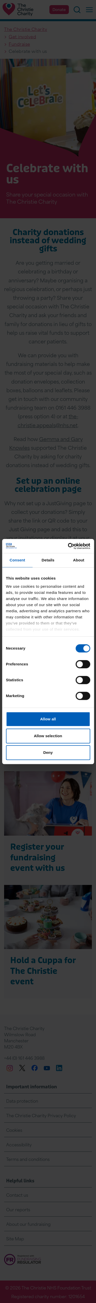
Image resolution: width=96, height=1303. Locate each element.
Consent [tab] (17, 560)
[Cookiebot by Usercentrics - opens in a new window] (68, 546)
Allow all (48, 719)
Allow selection (48, 736)
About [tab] (78, 560)
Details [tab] (48, 560)
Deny (48, 752)
